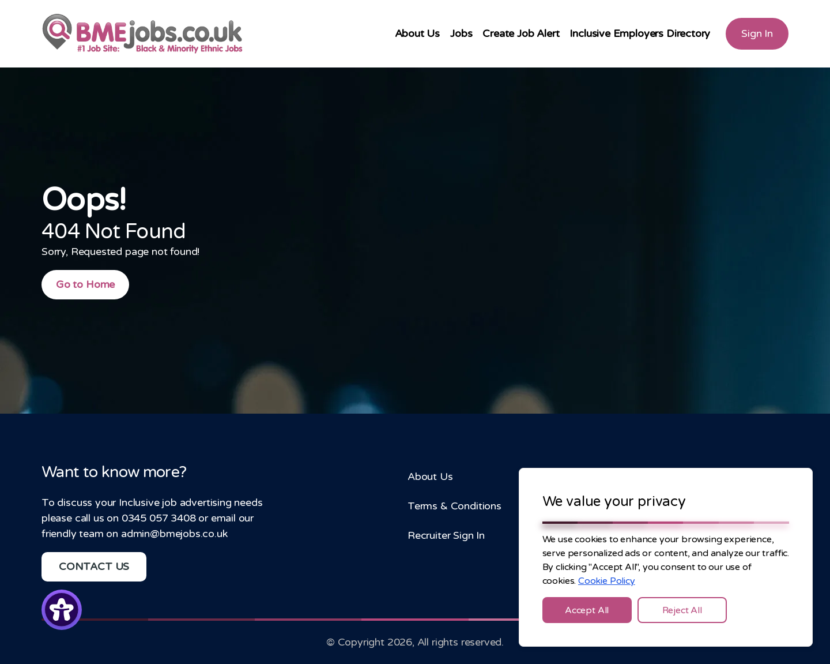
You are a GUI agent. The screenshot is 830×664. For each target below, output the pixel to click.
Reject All (682, 610)
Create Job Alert (520, 33)
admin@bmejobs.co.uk (174, 533)
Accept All (587, 610)
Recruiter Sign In (446, 535)
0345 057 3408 (159, 518)
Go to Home (85, 284)
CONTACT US (94, 566)
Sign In (757, 33)
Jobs (461, 33)
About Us (417, 33)
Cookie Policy (606, 581)
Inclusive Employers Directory (639, 33)
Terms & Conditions (454, 506)
